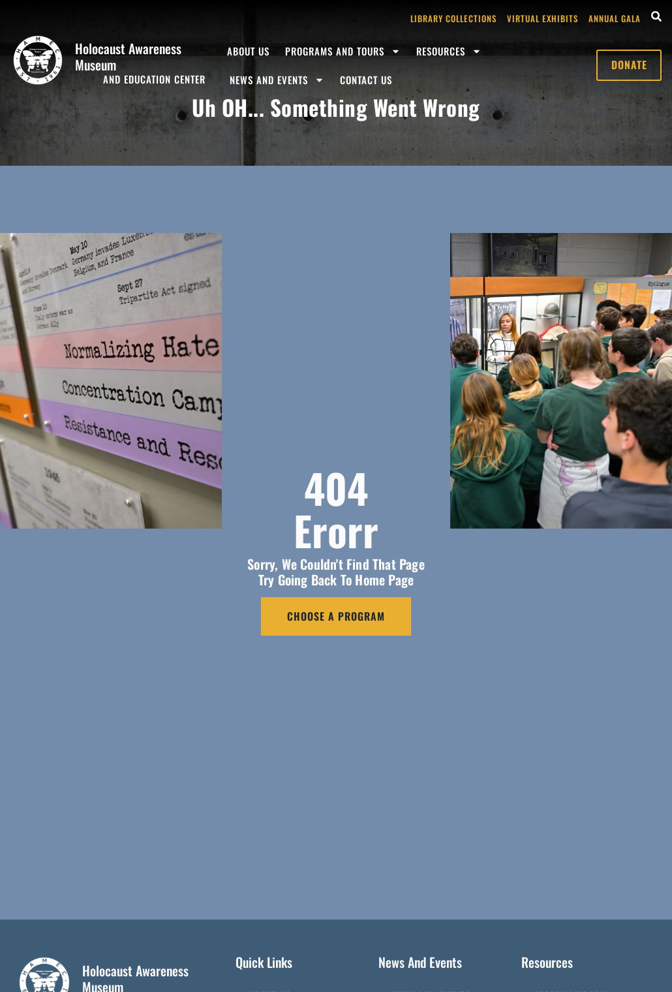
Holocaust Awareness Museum (128, 56)
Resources (448, 51)
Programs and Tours (343, 51)
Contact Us (366, 79)
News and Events (277, 80)
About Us (248, 51)
